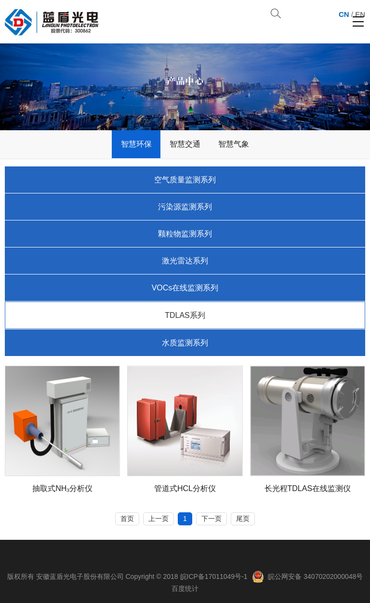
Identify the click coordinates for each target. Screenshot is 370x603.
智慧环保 (136, 144)
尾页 (243, 518)
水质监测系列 (185, 343)
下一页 (211, 518)
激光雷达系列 (185, 261)
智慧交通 (185, 144)
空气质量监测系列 (185, 180)
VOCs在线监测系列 (185, 288)
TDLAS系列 (185, 315)
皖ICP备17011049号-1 (214, 576)
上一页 (158, 518)
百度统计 (185, 588)
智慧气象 (233, 144)
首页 (127, 518)
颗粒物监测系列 (185, 234)
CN (344, 14)
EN (360, 14)
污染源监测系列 (185, 207)
